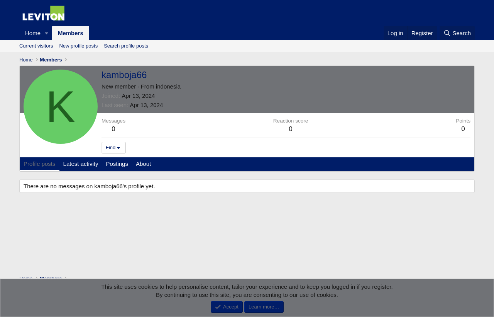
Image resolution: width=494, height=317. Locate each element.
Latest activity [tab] (80, 163)
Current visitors (36, 46)
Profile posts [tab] (40, 163)
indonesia (168, 86)
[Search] (457, 33)
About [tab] (143, 163)
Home (33, 33)
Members (70, 33)
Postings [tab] (117, 163)
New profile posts (78, 46)
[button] (46, 33)
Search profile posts (126, 46)
